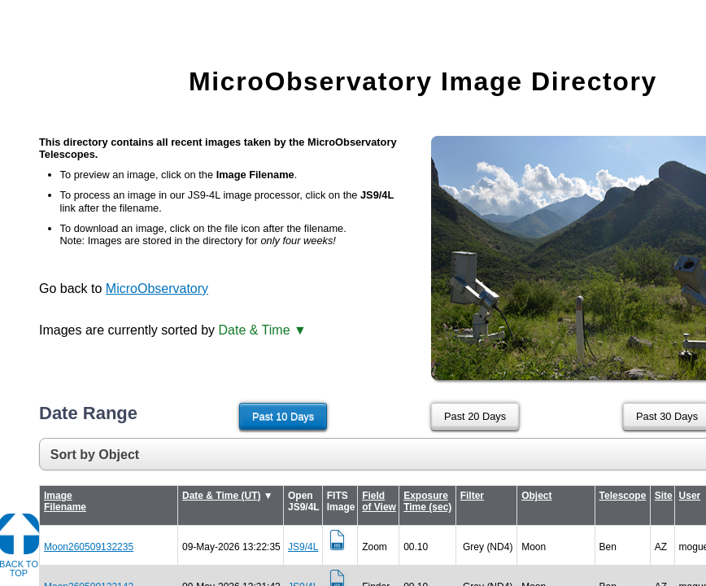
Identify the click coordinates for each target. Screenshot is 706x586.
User (690, 495)
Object (536, 495)
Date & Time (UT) (221, 495)
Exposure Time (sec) (427, 501)
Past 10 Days (283, 416)
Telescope (623, 495)
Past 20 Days (475, 416)
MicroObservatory (157, 288)
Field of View (379, 501)
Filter (472, 495)
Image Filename (65, 501)
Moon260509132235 (88, 547)
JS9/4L (303, 547)
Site (664, 495)
